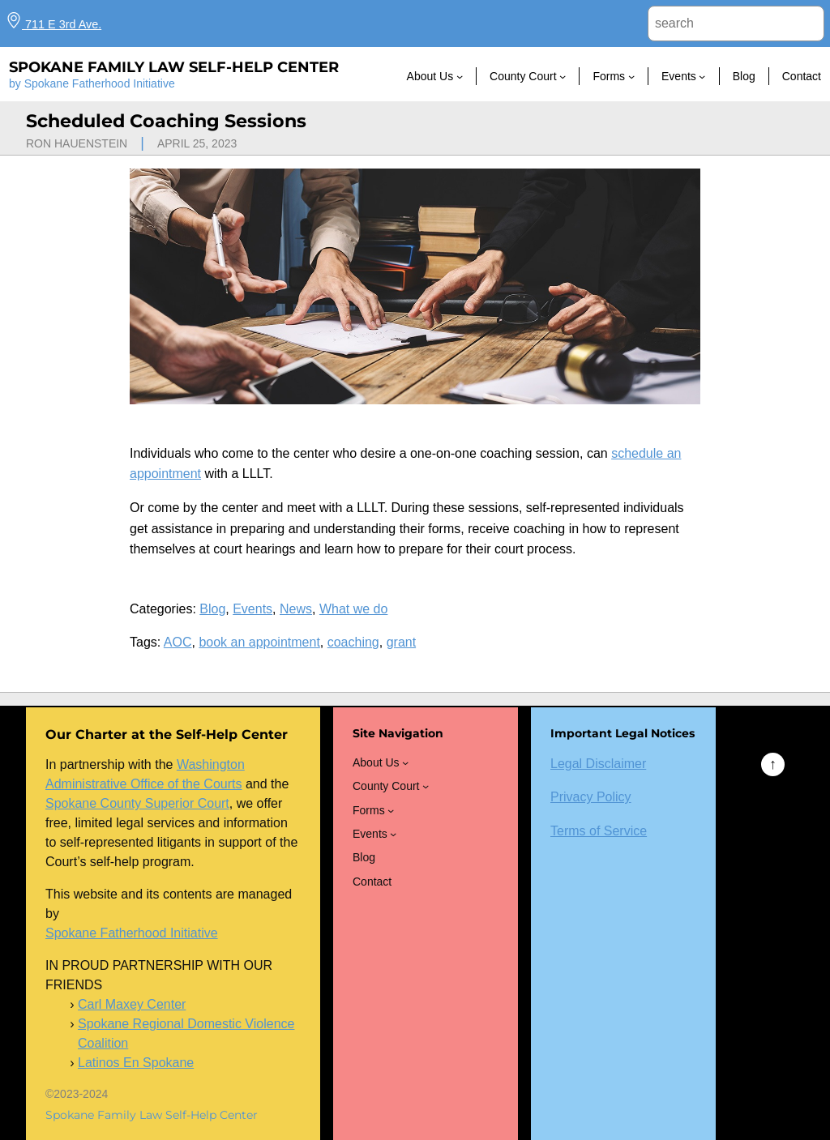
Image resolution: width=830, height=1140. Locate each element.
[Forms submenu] (631, 76)
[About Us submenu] (459, 76)
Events (252, 609)
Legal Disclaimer (598, 764)
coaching (353, 642)
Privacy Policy (590, 797)
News (296, 609)
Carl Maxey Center (132, 1004)
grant (401, 642)
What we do (353, 609)
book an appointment (259, 642)
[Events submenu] (702, 76)
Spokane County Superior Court (137, 803)
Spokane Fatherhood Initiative (131, 933)
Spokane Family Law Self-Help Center (174, 67)
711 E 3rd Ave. (53, 24)
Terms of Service (598, 831)
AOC (178, 642)
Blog (212, 609)
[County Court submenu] (562, 76)
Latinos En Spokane (136, 1063)
